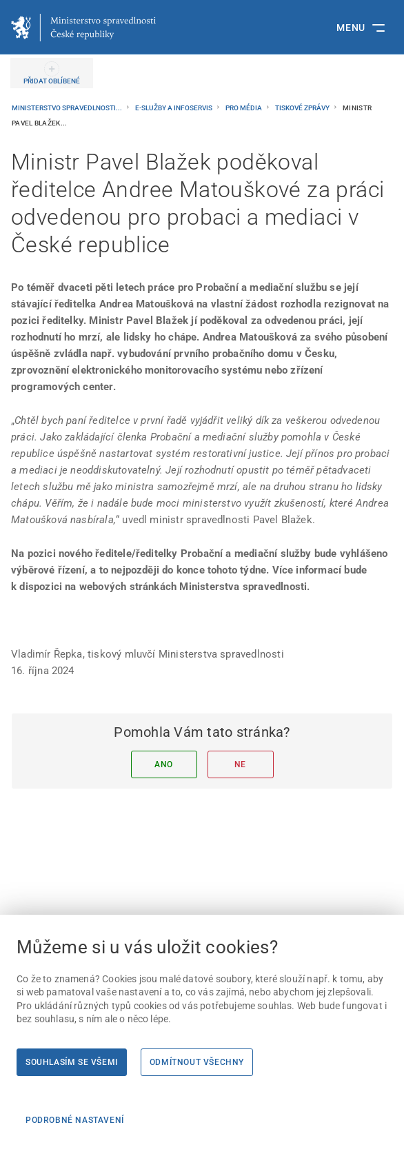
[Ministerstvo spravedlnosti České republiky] (83, 27)
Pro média (244, 108)
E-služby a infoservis (174, 108)
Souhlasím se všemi (72, 1062)
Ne (240, 764)
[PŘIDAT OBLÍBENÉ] (51, 73)
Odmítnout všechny (197, 1062)
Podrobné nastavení (75, 1120)
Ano (163, 764)
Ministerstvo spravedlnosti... (67, 108)
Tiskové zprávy (303, 108)
